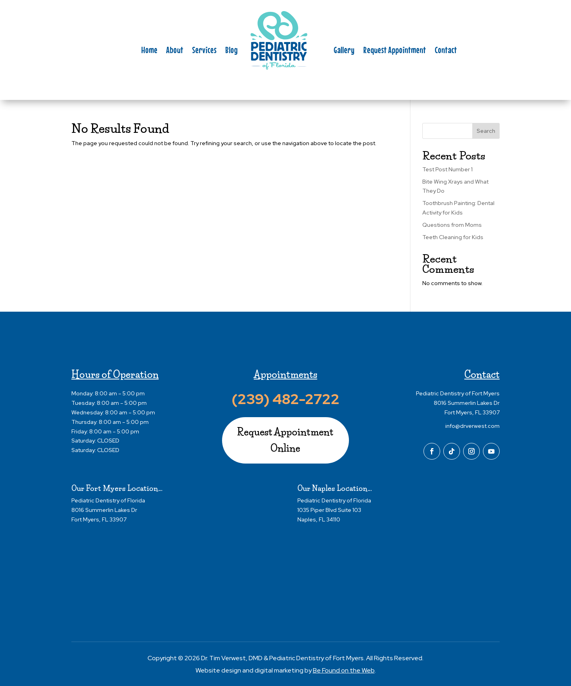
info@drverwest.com (472, 425)
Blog (231, 51)
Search (486, 130)
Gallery (343, 51)
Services (204, 51)
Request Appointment (394, 51)
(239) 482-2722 (285, 398)
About (174, 51)
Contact (446, 51)
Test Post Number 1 (447, 169)
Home (149, 51)
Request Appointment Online (285, 440)
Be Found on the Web (344, 670)
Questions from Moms (452, 224)
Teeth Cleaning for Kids (452, 237)
